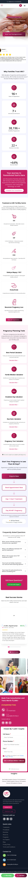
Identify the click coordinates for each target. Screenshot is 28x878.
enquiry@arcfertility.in (12, 864)
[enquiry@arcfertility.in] (4, 864)
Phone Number (8, 741)
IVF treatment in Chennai (16, 783)
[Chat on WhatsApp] (4, 855)
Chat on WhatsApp (11, 855)
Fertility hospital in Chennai (13, 781)
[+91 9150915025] (4, 859)
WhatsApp (7, 875)
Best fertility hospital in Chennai (9, 779)
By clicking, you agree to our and (14, 756)
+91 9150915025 (11, 859)
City (4, 748)
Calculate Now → (14, 360)
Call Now (20, 875)
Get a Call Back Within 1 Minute (14, 761)
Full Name (6, 734)
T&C (12, 756)
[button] (24, 5)
